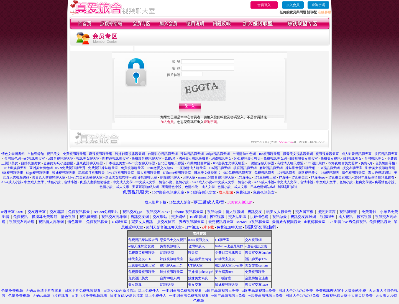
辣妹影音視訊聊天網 (130, 154)
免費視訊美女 (138, 278)
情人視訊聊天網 (148, 173)
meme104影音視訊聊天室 (216, 177)
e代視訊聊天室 (34, 158)
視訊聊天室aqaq (199, 259)
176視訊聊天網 (220, 168)
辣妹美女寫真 (198, 278)
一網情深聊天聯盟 (260, 163)
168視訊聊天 (330, 173)
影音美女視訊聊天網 (298, 154)
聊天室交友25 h (139, 259)
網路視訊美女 (221, 158)
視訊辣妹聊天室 (327, 154)
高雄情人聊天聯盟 (290, 163)
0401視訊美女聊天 (247, 158)
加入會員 (293, 5)
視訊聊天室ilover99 (229, 265)
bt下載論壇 (223, 278)
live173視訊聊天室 (121, 173)
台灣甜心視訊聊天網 (163, 154)
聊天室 (193, 253)
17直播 (284, 177)
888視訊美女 (352, 158)
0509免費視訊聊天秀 (70, 168)
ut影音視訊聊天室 (60, 158)
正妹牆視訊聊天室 (141, 265)
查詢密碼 (318, 5)
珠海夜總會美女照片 (343, 163)
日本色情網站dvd (262, 187)
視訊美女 (53, 154)
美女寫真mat (224, 272)
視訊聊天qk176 (256, 259)
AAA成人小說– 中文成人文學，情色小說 (221, 182)
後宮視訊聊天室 (386, 154)
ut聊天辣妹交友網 (141, 246)
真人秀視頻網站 (379, 173)
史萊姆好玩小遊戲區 (58, 163)
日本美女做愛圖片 (207, 173)
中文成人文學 (123, 182)
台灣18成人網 (170, 278)
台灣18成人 (196, 246)
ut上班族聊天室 (15, 168)
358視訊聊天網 (12, 173)
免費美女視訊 (331, 158)
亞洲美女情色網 (41, 168)
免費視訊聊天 (264, 173)
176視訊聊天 (286, 173)
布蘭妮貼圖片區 (198, 163)
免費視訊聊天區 (132, 168)
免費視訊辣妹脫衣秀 (143, 240)
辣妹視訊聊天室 (171, 259)
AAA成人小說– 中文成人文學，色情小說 (283, 182)
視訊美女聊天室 (87, 158)
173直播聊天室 (265, 177)
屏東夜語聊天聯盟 (89, 163)
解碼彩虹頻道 (288, 187)
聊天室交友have (256, 285)
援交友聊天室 (352, 168)
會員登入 (264, 5)
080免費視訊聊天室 (237, 173)
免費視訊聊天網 (74, 154)
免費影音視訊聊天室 (147, 158)
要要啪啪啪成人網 (145, 187)
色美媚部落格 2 (386, 163)
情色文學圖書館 (13, 154)
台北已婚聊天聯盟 (171, 163)
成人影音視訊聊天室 (357, 154)
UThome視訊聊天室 (177, 173)
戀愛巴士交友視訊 (173, 240)
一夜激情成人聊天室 (191, 168)
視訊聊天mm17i (171, 265)
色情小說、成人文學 (232, 187)
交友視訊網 (253, 240)
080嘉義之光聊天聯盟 (229, 163)
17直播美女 (299, 177)
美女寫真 (135, 285)
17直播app (318, 177)
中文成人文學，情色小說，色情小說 (162, 182)
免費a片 (170, 158)
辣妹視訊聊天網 (192, 154)
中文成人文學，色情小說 (334, 182)
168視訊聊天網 (269, 154)
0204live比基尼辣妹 (229, 246)
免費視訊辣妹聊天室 (103, 168)
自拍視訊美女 (31, 163)
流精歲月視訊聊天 (91, 173)
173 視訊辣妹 (315, 163)
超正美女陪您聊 (117, 177)
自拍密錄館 (35, 154)
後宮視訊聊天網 (245, 168)
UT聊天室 (222, 240)
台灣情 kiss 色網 (244, 154)
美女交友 (194, 285)
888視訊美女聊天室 (304, 158)
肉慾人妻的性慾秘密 (95, 182)
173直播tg (244, 177)
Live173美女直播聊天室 (85, 177)
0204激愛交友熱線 (160, 168)
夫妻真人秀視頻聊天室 (48, 177)
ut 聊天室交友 (225, 259)
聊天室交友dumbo (258, 253)
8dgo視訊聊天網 (218, 154)
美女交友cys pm (256, 265)
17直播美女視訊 (340, 177)
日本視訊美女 (116, 163)
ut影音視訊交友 (256, 246)
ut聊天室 (189, 177)
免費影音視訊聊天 (141, 253)
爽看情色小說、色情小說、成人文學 (188, 187)
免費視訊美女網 (275, 158)
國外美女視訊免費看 (194, 158)
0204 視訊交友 (198, 240)
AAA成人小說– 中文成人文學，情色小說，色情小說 (39, 182)
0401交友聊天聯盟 (141, 163)
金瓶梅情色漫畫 (256, 278)
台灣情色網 (12, 158)
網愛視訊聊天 (170, 177)
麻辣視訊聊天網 (100, 154)
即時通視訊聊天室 (115, 158)
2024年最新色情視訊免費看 (374, 177)
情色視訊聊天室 (353, 173)
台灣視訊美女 (374, 158)
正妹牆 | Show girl (200, 272)
